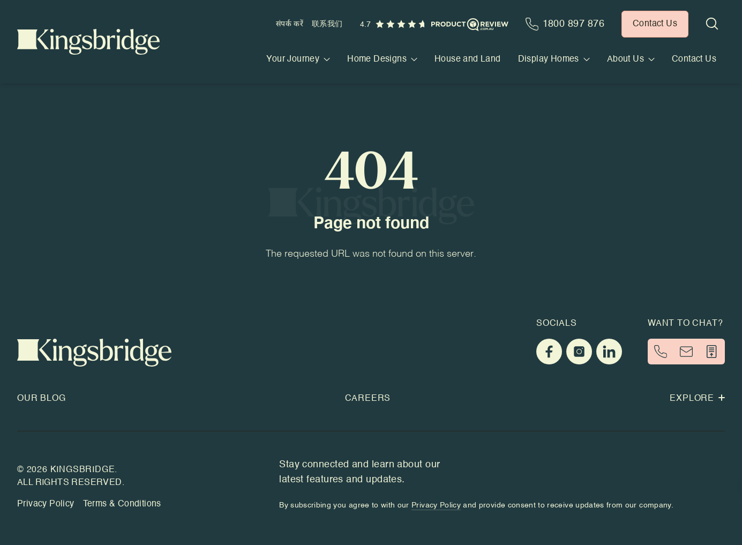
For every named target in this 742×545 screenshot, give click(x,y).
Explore (697, 398)
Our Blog (41, 398)
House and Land (467, 59)
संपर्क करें (289, 24)
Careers (368, 398)
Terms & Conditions (122, 504)
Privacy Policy (45, 504)
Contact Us (694, 59)
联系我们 (327, 24)
